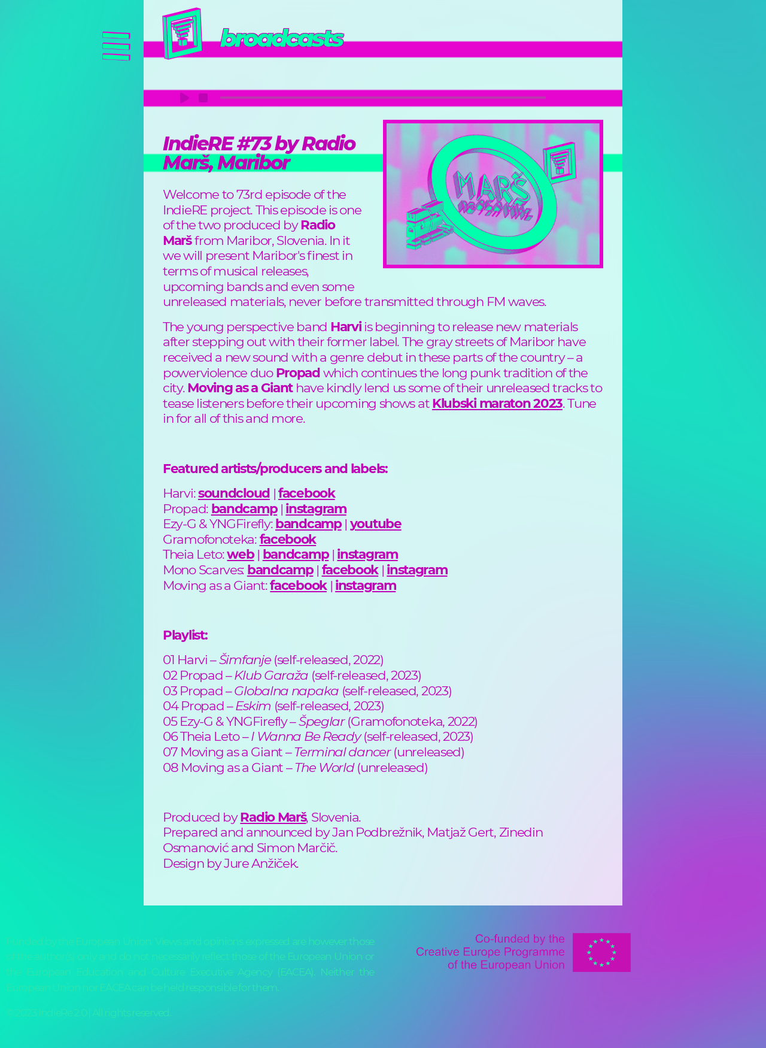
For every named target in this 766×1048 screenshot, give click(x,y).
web (240, 554)
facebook (306, 493)
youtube (376, 523)
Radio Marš (273, 817)
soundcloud (234, 493)
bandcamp (244, 508)
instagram (315, 508)
